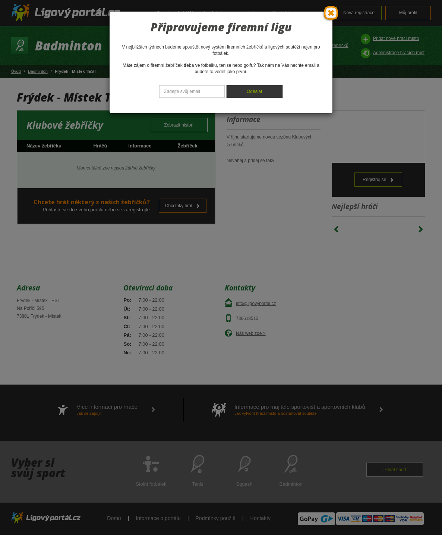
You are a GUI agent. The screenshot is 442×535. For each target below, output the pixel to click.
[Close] (331, 13)
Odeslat (254, 91)
